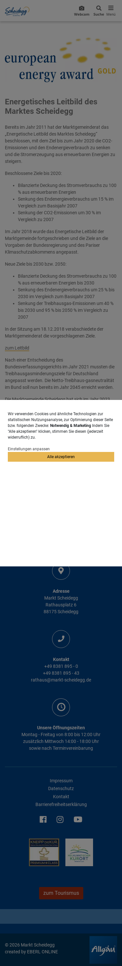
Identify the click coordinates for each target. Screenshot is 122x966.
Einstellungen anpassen (29, 449)
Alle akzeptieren (61, 457)
